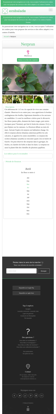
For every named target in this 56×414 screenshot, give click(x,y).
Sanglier (28, 309)
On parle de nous (28, 353)
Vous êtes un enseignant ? (28, 343)
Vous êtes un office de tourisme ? (28, 345)
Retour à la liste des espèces (28, 60)
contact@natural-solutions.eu (28, 379)
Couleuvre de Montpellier (28, 316)
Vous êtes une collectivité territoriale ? (27, 347)
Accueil (6, 36)
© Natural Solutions (28, 403)
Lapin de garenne (28, 313)
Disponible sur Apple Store (26, 293)
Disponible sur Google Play (26, 288)
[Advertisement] (29, 237)
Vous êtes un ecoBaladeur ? (28, 340)
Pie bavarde (28, 318)
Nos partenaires (28, 351)
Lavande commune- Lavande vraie (28, 311)
